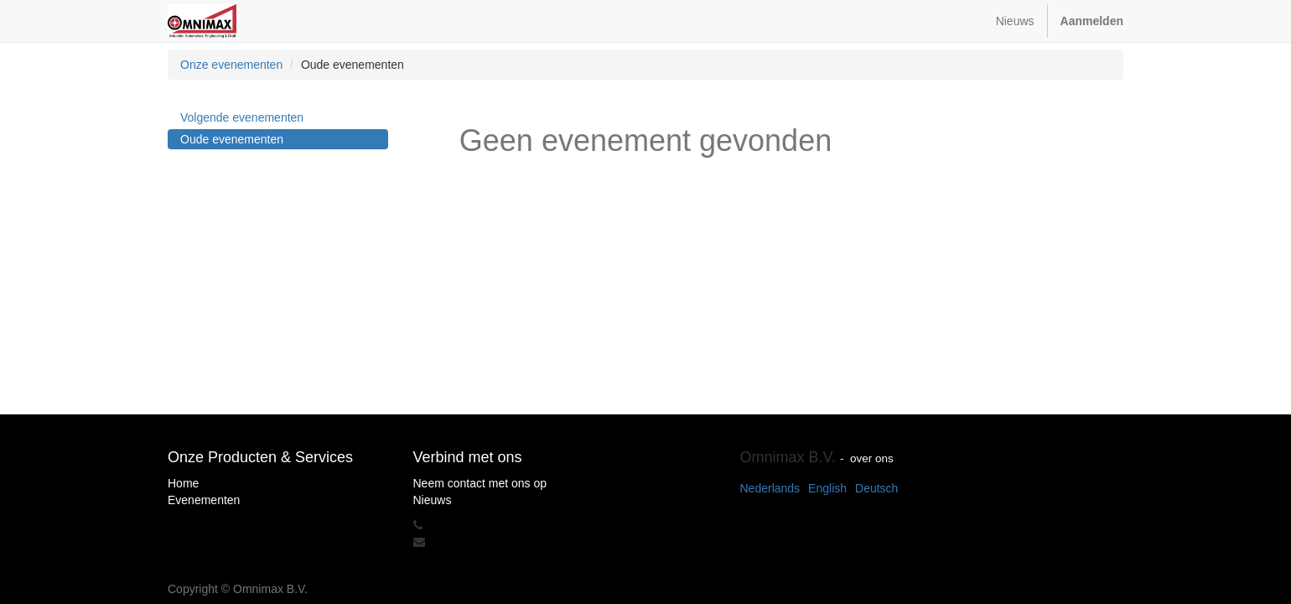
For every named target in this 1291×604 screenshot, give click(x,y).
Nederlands (770, 488)
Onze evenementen (231, 64)
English (827, 488)
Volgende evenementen (241, 117)
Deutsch (876, 488)
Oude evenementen (231, 139)
